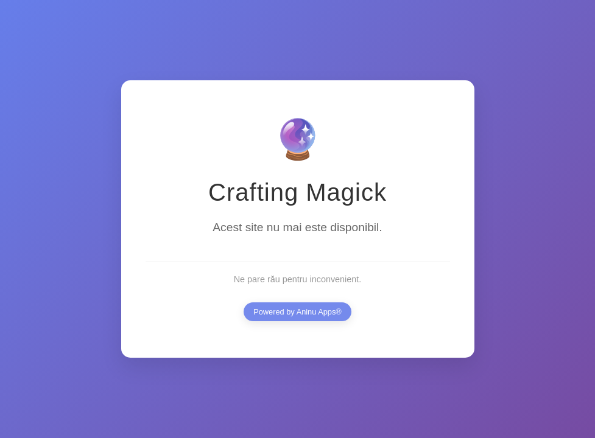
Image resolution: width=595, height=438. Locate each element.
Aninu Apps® (319, 311)
